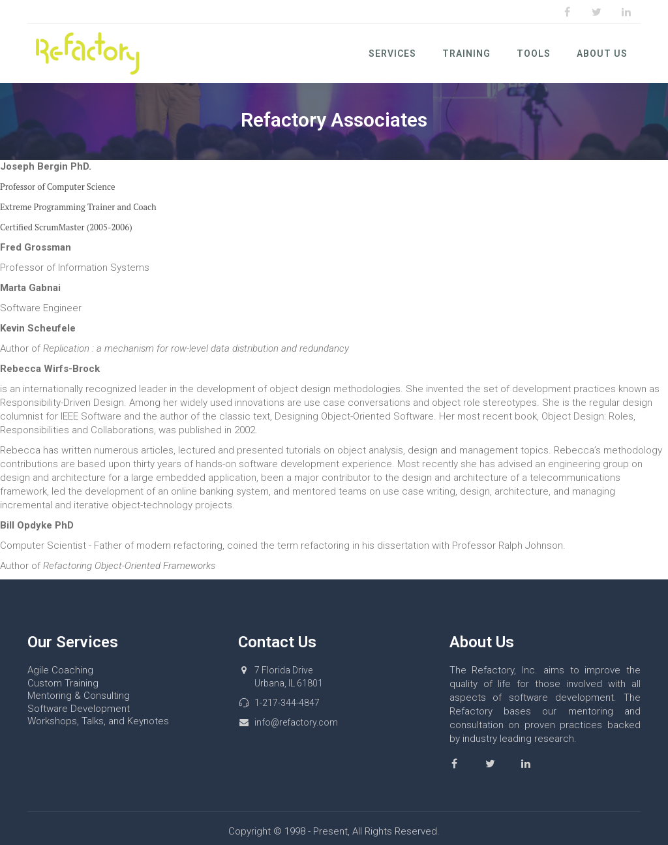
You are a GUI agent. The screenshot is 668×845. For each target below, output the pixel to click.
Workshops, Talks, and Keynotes (98, 721)
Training (466, 53)
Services (392, 53)
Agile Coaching (60, 670)
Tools (534, 53)
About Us (602, 53)
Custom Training (63, 683)
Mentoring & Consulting (78, 695)
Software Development (78, 708)
